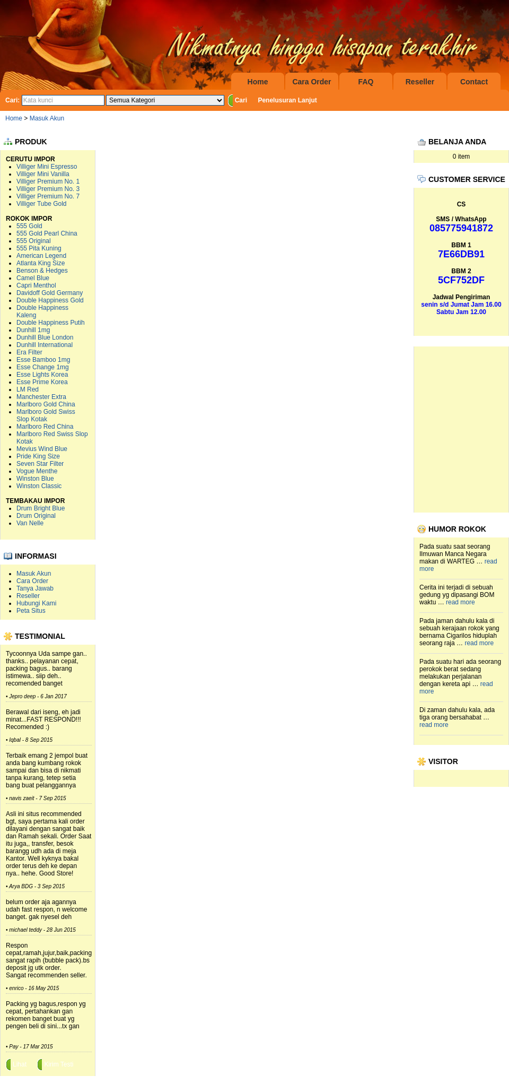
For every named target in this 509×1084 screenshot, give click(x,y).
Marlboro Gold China (45, 404)
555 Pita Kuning (39, 248)
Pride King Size (38, 456)
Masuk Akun (47, 118)
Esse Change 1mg (42, 367)
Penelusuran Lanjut (287, 100)
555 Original (33, 241)
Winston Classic (39, 486)
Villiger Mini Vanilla (42, 174)
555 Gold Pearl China (46, 233)
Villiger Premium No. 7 (48, 196)
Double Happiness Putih (50, 322)
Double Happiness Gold (50, 300)
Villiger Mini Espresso (46, 166)
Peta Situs (31, 610)
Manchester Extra (41, 397)
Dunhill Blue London (44, 337)
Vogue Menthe (36, 471)
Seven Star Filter (40, 463)
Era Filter (29, 352)
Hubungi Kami (36, 603)
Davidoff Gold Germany (49, 293)
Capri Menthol (36, 285)
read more (460, 602)
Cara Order (311, 81)
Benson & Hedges (42, 270)
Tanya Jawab (35, 588)
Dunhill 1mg (33, 330)
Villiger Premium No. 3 (48, 189)
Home (258, 81)
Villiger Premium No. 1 (48, 181)
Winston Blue (35, 478)
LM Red (27, 389)
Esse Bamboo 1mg (43, 359)
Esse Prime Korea (42, 382)
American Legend (41, 255)
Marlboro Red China (44, 426)
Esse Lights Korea (42, 374)
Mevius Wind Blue (41, 449)
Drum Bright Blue (40, 508)
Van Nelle (29, 523)
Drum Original (36, 515)
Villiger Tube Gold (41, 203)
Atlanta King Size (40, 263)
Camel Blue (32, 278)
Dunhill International (44, 345)
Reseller (420, 81)
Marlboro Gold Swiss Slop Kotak (45, 415)
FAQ (366, 81)
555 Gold (29, 226)
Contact (474, 81)
